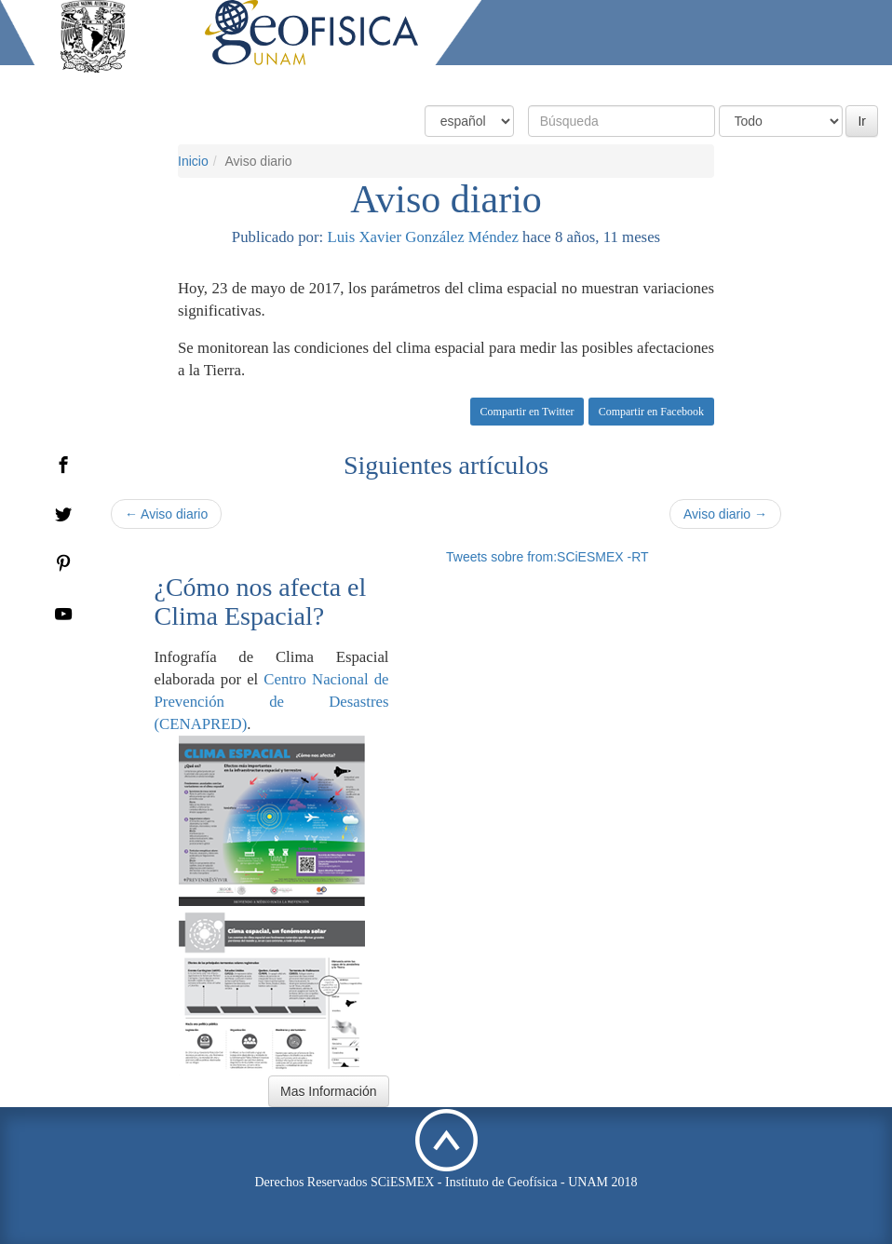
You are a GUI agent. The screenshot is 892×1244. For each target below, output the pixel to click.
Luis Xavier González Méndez (422, 237)
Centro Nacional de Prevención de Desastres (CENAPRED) (272, 701)
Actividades (742, 81)
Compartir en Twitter (527, 411)
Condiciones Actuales (466, 81)
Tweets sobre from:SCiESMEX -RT (547, 556)
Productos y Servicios (619, 81)
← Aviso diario (166, 514)
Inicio (193, 161)
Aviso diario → (725, 514)
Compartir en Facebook (651, 411)
